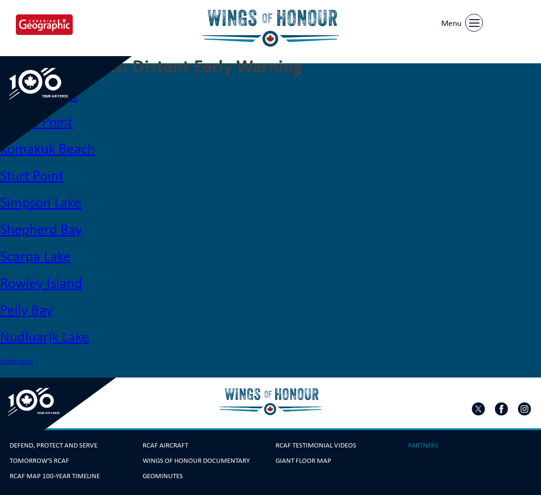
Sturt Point (31, 175)
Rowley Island (41, 282)
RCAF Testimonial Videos (316, 445)
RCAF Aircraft (165, 445)
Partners (423, 445)
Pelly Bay (26, 309)
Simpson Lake (40, 202)
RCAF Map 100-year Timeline (55, 475)
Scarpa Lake (35, 255)
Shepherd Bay (41, 228)
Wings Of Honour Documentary (196, 460)
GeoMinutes (163, 475)
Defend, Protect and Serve (53, 445)
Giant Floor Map (303, 460)
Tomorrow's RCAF (39, 460)
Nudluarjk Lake (44, 336)
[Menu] (461, 21)
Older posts (16, 361)
